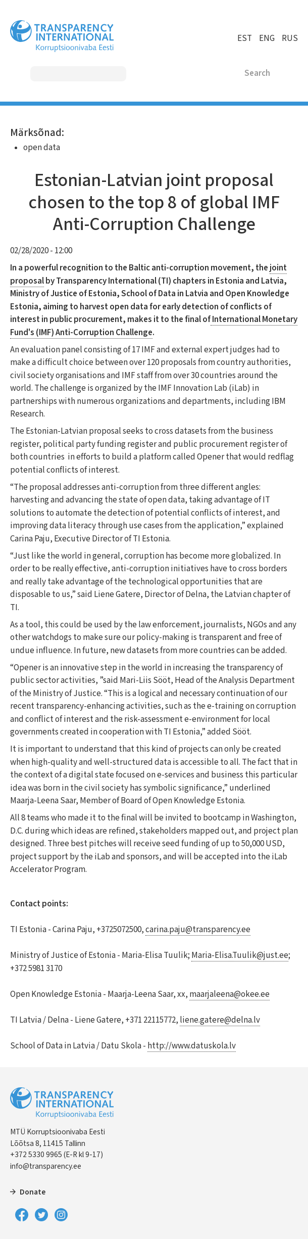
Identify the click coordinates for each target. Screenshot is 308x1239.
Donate (32, 1192)
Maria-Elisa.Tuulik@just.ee (239, 955)
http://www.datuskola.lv (191, 1045)
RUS (290, 38)
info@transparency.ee (45, 1166)
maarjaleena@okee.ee (229, 994)
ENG (267, 38)
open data (41, 147)
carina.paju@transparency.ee (197, 929)
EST (244, 38)
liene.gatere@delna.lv (220, 1020)
